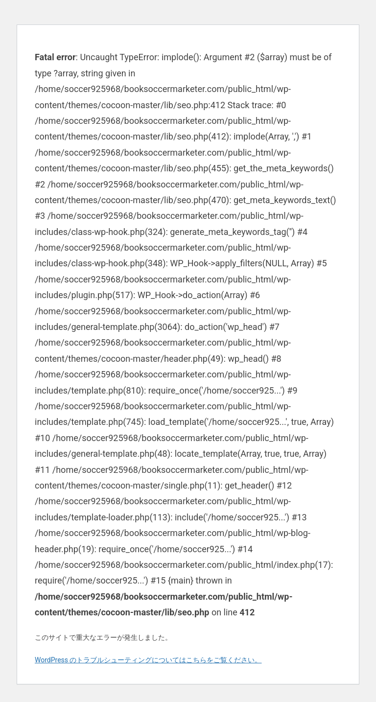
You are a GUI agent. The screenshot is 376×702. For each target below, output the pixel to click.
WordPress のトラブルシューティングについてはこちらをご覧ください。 (148, 660)
